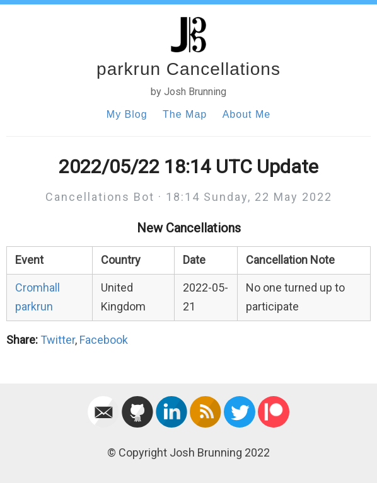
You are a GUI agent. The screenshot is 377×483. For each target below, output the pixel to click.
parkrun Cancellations (188, 69)
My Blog (127, 114)
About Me (246, 114)
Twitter (57, 339)
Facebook (103, 339)
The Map (185, 114)
